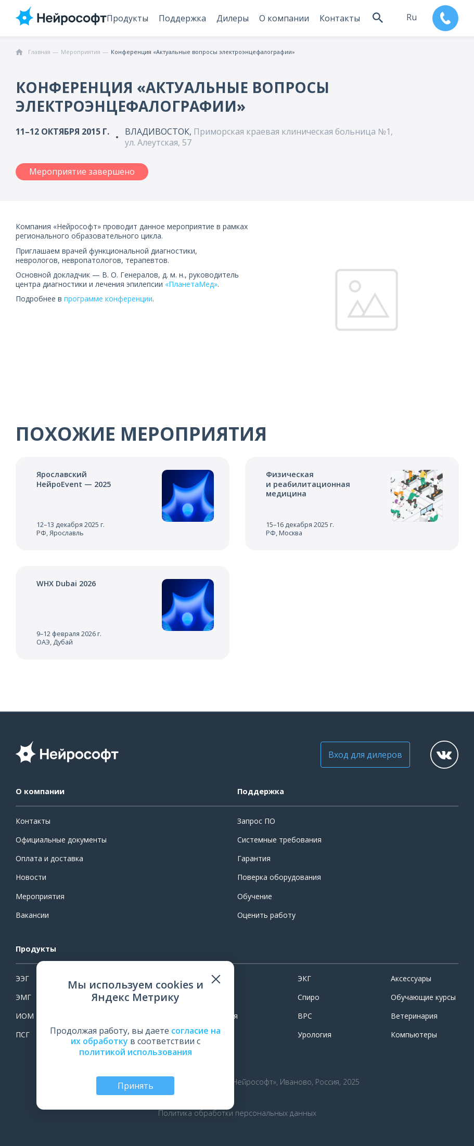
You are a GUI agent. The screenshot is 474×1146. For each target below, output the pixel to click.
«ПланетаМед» (191, 284)
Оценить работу (266, 915)
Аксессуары (411, 978)
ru (410, 17)
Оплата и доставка (49, 858)
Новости (31, 877)
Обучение (254, 896)
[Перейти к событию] (122, 503)
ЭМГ (23, 997)
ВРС (305, 1016)
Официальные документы (61, 840)
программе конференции (108, 299)
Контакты (338, 18)
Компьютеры (414, 1034)
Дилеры (231, 18)
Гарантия (254, 858)
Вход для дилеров (362, 754)
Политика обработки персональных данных (237, 1113)
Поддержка (180, 18)
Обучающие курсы (423, 997)
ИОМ (25, 1016)
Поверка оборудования (279, 877)
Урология (314, 1034)
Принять (135, 1085)
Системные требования (279, 840)
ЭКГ (304, 978)
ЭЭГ (22, 978)
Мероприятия (40, 896)
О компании (283, 18)
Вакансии (32, 915)
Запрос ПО (256, 821)
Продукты (126, 18)
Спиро (308, 997)
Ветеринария (414, 1016)
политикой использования (135, 1052)
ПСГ (23, 1034)
